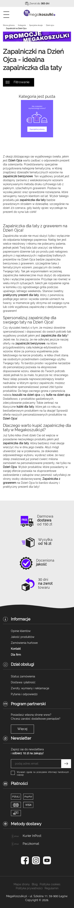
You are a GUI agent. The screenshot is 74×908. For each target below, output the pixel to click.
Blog (35, 884)
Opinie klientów (21, 631)
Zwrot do (39, 3)
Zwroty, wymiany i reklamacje (30, 688)
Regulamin (51, 888)
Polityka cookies (50, 884)
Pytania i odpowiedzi (24, 694)
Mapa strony (22, 884)
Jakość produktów (22, 636)
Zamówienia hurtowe (24, 642)
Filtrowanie (21, 82)
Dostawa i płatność (23, 682)
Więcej (22, 729)
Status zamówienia (23, 676)
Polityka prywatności (29, 888)
